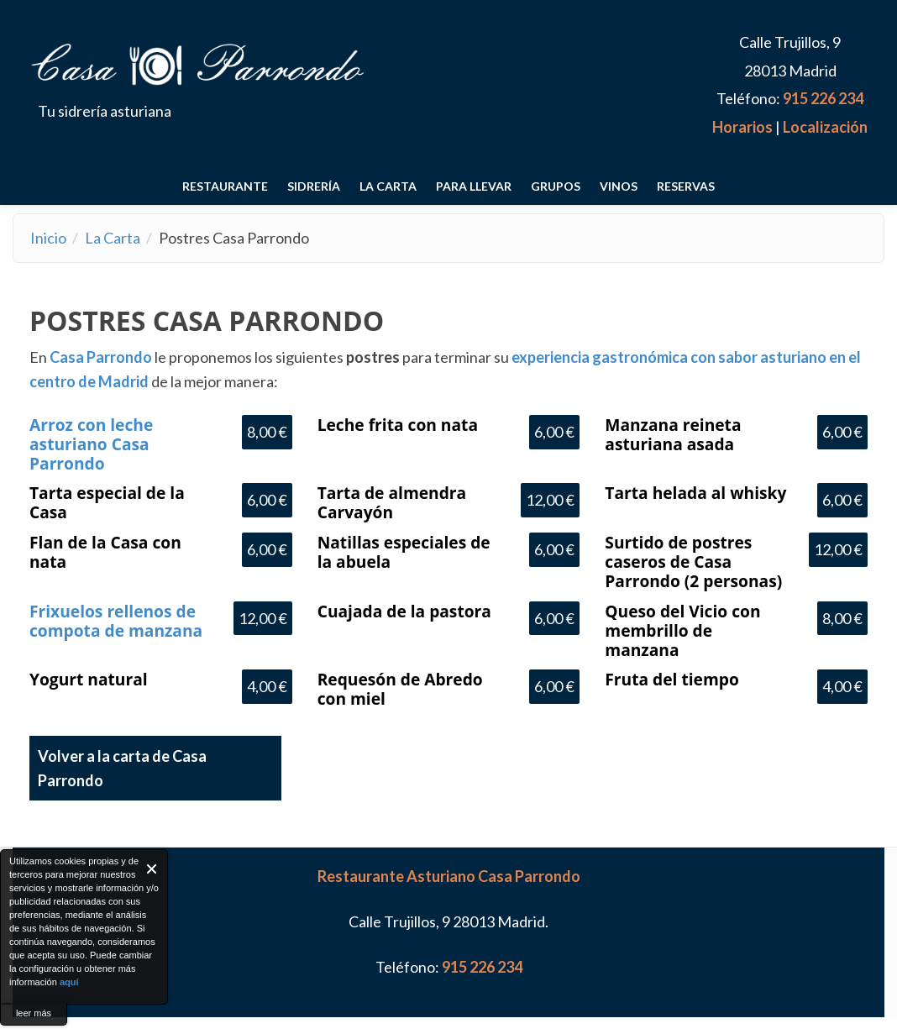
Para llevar (473, 186)
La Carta (388, 186)
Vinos (618, 186)
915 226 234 (823, 98)
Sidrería (313, 186)
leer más (33, 1013)
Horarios (742, 127)
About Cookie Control (17, 868)
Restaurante (225, 186)
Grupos (555, 186)
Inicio (48, 237)
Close (152, 868)
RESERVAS (686, 186)
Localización (825, 127)
